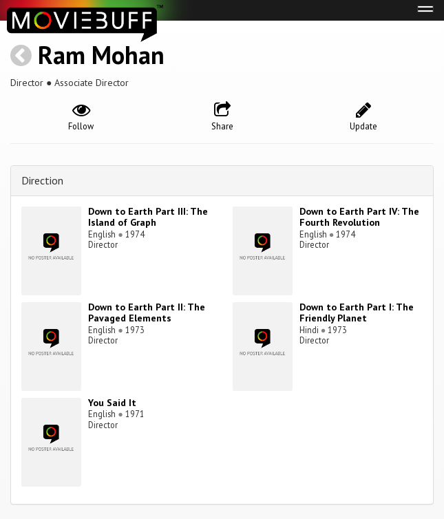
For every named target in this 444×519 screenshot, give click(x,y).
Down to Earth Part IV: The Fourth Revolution (359, 217)
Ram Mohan (101, 55)
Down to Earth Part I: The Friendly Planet (356, 313)
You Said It (112, 402)
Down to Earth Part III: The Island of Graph (148, 217)
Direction (42, 180)
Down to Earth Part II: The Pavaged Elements (146, 313)
